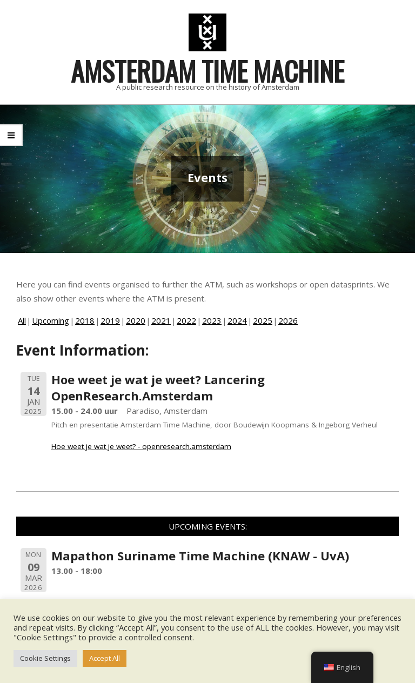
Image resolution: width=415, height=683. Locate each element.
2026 (288, 320)
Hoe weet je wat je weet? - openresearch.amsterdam (141, 446)
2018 (85, 320)
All (22, 320)
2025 (262, 320)
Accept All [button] (104, 658)
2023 (212, 320)
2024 (237, 320)
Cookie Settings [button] (45, 658)
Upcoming (50, 320)
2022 (186, 320)
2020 (135, 320)
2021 (161, 320)
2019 (110, 320)
